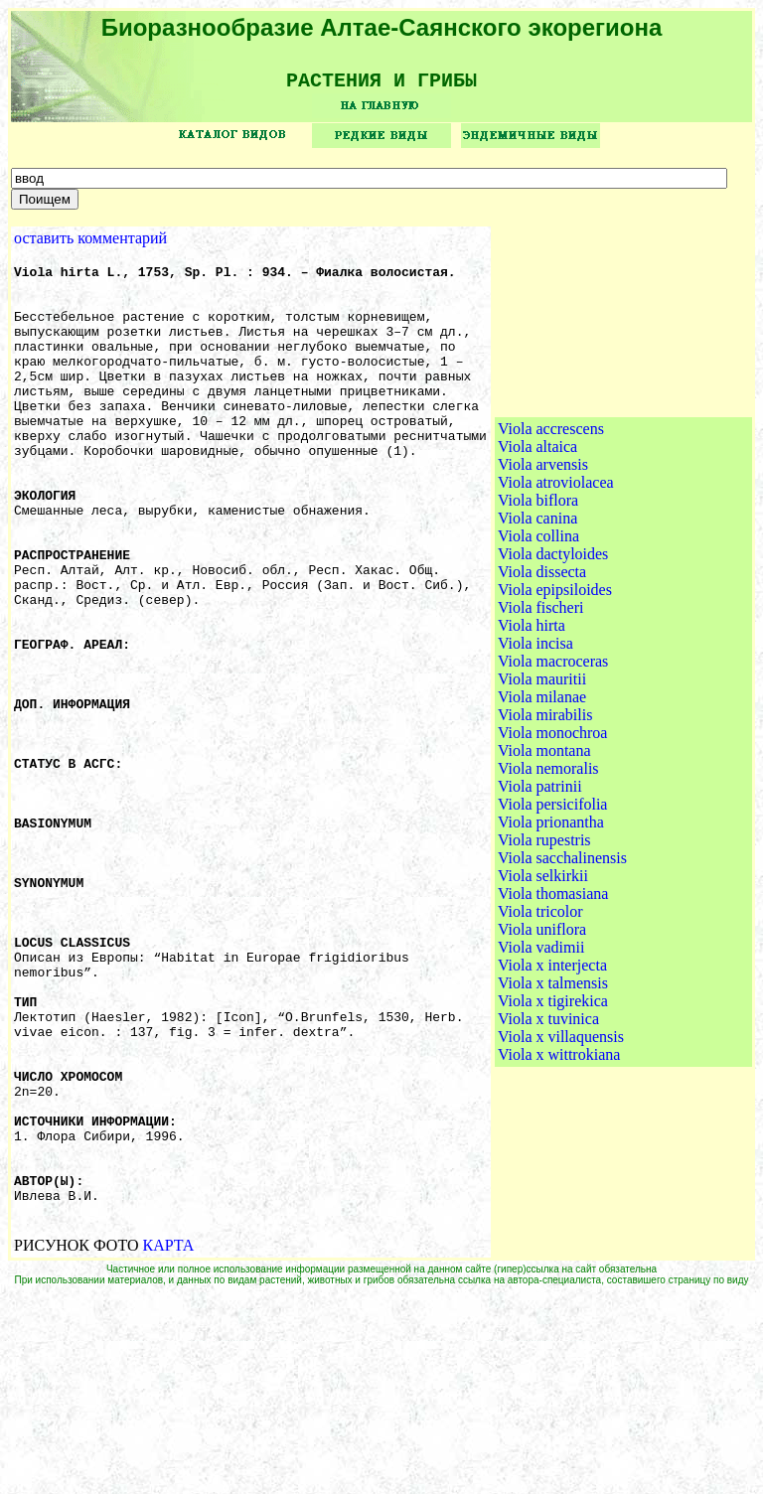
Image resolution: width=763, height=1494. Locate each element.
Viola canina (537, 620)
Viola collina (538, 638)
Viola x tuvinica (548, 1121)
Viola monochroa (553, 834)
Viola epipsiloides (555, 691)
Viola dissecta (542, 674)
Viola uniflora (542, 1031)
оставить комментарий (90, 244)
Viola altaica (537, 548)
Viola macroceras (553, 763)
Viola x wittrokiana (559, 1156)
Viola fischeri (541, 709)
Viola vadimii (541, 1049)
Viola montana (544, 852)
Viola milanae (542, 799)
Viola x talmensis (553, 1085)
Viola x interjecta (552, 1067)
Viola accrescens (551, 531)
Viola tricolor (540, 1013)
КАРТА (169, 1442)
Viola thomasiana (553, 995)
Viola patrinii (540, 888)
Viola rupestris (544, 942)
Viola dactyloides (553, 656)
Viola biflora (538, 602)
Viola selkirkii (543, 978)
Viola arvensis (543, 566)
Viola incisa (535, 745)
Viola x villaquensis (561, 1138)
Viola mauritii (542, 781)
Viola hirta (531, 727)
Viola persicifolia (553, 906)
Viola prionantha (551, 924)
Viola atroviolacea (556, 584)
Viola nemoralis (548, 870)
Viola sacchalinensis (562, 960)
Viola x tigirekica (553, 1103)
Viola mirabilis (545, 817)
